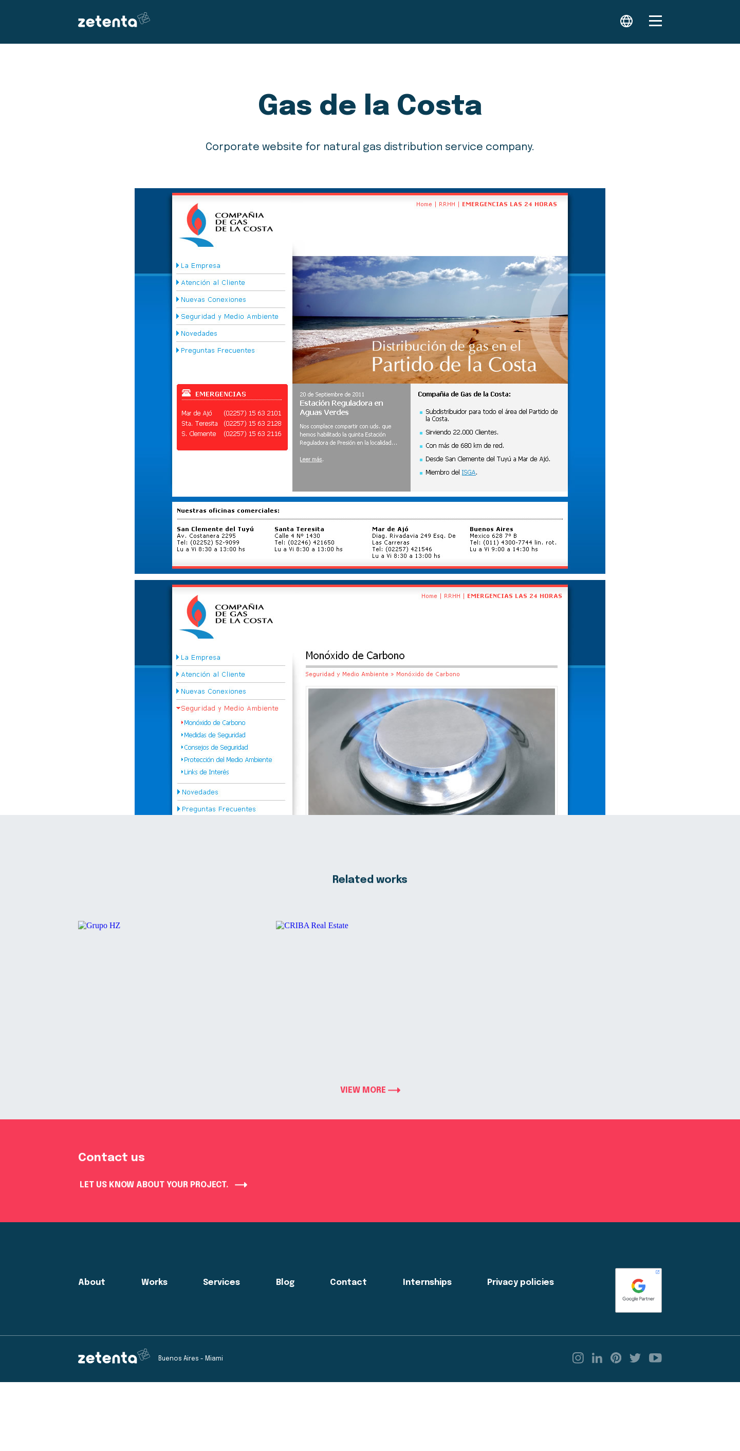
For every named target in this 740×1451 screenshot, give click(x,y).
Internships (427, 1298)
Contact (348, 1298)
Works (154, 1298)
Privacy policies (520, 1298)
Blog (285, 1298)
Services (221, 1298)
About (91, 1298)
